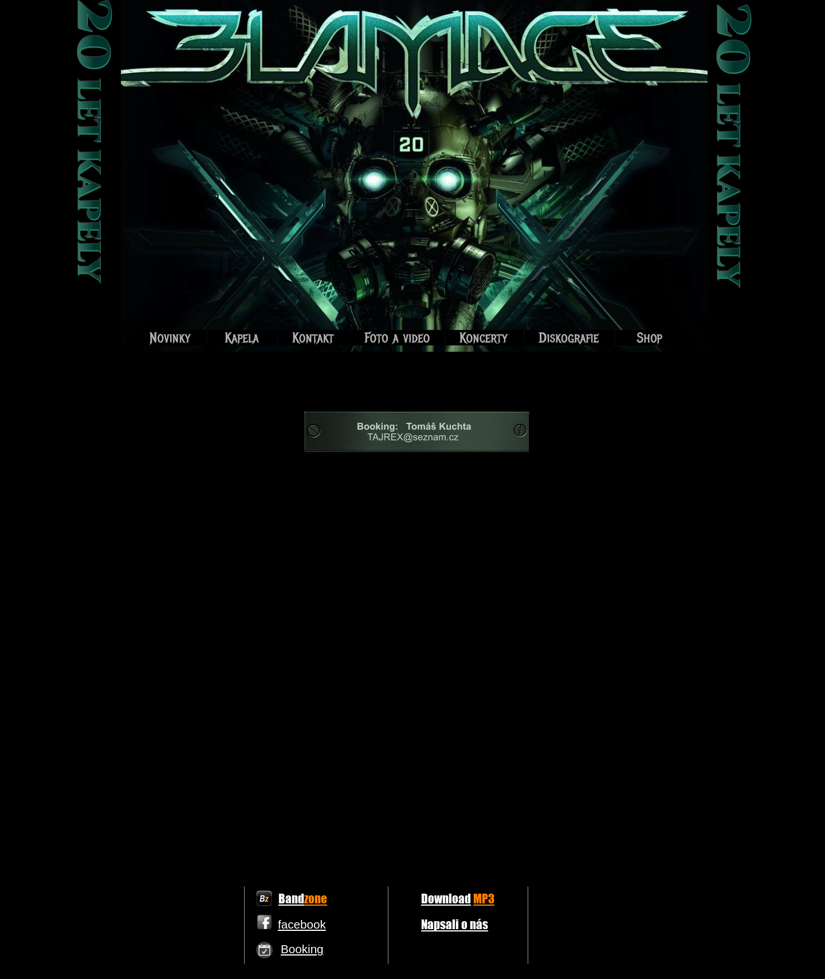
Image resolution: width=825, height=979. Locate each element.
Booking (302, 949)
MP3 (483, 898)
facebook (302, 924)
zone (315, 898)
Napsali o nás (454, 924)
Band (291, 898)
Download (446, 898)
